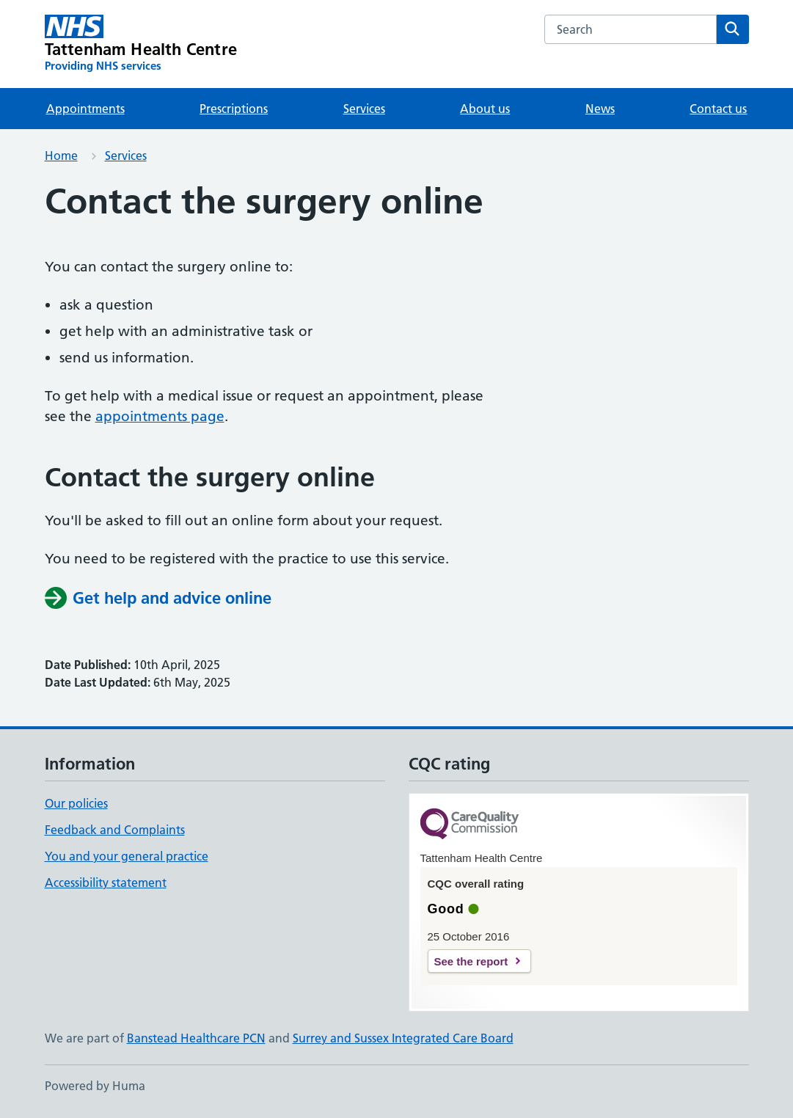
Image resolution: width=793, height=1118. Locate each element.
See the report (471, 961)
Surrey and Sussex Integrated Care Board (403, 1038)
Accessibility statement (106, 882)
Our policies (76, 803)
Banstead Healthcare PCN (196, 1038)
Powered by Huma (95, 1085)
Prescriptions (234, 108)
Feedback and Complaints (115, 829)
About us (485, 108)
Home (61, 155)
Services (364, 108)
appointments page (159, 416)
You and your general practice (126, 856)
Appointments (85, 108)
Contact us (718, 108)
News (600, 108)
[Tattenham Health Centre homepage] (141, 44)
